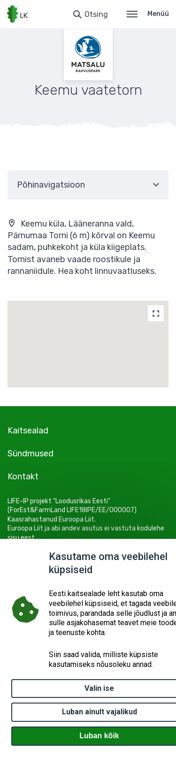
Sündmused (31, 453)
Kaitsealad (28, 430)
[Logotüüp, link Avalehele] (17, 14)
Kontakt (23, 476)
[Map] (156, 313)
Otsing (96, 14)
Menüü (148, 14)
